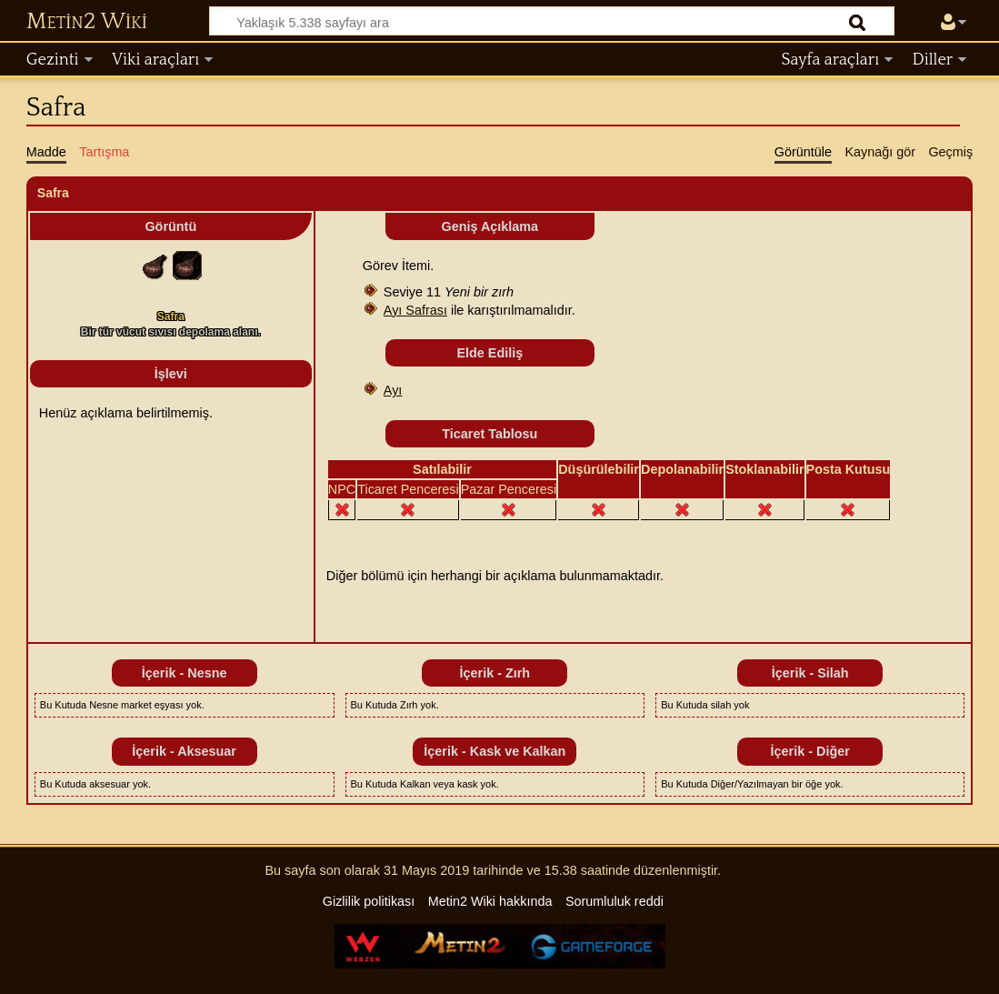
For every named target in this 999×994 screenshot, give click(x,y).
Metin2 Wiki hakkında (490, 901)
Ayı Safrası (415, 310)
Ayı (393, 390)
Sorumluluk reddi (614, 901)
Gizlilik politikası (369, 901)
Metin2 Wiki (86, 22)
